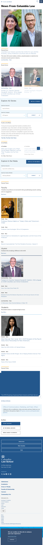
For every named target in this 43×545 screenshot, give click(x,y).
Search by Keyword (5, 105)
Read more (3, 194)
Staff (2, 505)
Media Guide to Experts (10, 432)
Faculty (2, 503)
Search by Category (5, 112)
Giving (2, 519)
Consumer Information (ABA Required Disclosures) (11, 523)
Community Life (6, 494)
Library (2, 522)
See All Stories (35, 101)
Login (3, 510)
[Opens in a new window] (2, 474)
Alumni (2, 518)
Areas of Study (5, 487)
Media (2, 508)
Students (26, 88)
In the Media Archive (9, 428)
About (2, 520)
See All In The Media (34, 161)
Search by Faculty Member (6, 172)
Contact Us (3, 471)
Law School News (4, 60)
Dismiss (12, 539)
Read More (3, 312)
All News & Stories (5, 401)
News (10, 60)
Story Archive (7, 423)
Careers (3, 492)
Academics (4, 484)
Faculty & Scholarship (7, 489)
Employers (3, 506)
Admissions (4, 481)
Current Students (5, 502)
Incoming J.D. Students (6, 500)
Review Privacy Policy (12, 536)
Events (2, 516)
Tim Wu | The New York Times (8, 138)
